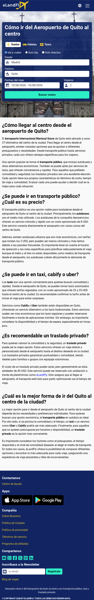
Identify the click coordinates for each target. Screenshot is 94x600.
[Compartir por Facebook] (15, 560)
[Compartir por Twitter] (20, 560)
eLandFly (41, 374)
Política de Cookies (13, 523)
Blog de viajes (10, 579)
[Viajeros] (78, 85)
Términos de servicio (14, 536)
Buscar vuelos (47, 94)
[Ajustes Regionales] (80, 5)
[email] (26, 571)
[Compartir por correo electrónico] (4, 560)
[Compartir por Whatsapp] (9, 560)
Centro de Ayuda (12, 483)
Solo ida (31, 52)
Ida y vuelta (13, 52)
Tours (45, 45)
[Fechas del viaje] (34, 85)
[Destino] (49, 74)
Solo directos (51, 52)
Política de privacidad (15, 530)
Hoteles (30, 45)
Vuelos (12, 45)
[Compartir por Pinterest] (26, 560)
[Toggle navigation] (87, 6)
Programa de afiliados (15, 543)
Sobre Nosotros (11, 516)
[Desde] (49, 62)
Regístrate (54, 571)
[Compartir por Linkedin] (31, 560)
